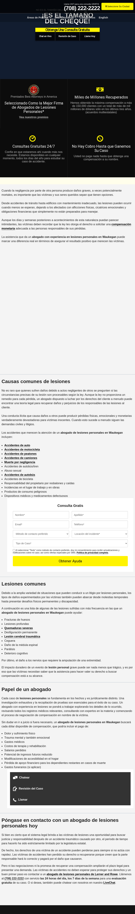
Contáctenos (87, 17)
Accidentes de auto (17, 445)
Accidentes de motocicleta (22, 449)
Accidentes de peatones (20, 453)
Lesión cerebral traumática (22, 636)
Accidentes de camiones (20, 457)
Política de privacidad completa (92, 552)
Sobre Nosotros (64, 17)
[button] (45, 36)
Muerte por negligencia (19, 462)
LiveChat (109, 882)
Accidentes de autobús (19, 474)
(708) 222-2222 (82, 8)
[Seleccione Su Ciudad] (117, 6)
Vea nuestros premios (33, 117)
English (103, 17)
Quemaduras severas (18, 628)
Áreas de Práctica (38, 17)
